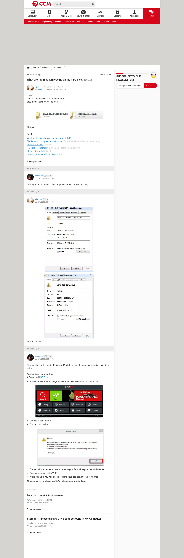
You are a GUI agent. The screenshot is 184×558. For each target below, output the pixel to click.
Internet (58, 22)
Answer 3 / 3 (33, 349)
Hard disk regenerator (37, 148)
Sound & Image (83, 13)
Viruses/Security (109, 22)
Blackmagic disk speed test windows (44, 141)
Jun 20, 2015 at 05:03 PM (44, 179)
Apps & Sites (66, 13)
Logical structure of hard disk (41, 154)
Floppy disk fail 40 (36, 151)
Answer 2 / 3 (33, 192)
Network (90, 22)
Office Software (33, 22)
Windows (46, 68)
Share (33, 127)
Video (98, 22)
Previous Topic (36, 74)
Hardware (80, 22)
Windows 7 (58, 68)
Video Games (68, 22)
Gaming (100, 13)
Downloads (134, 13)
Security (117, 13)
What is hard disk (35, 144)
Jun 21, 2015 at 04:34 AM (44, 202)
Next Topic (104, 74)
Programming (47, 22)
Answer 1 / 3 (33, 168)
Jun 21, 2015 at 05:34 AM (56, 89)
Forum (151, 13)
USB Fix (43, 377)
